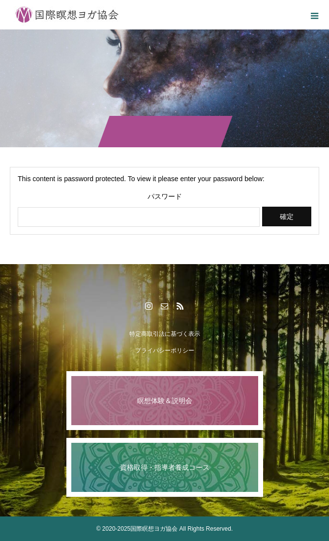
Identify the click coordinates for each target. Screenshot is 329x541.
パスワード (165, 196)
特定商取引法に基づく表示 (164, 333)
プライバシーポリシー (164, 350)
